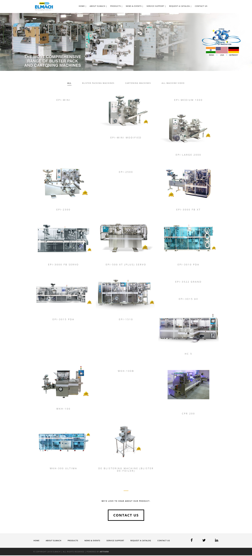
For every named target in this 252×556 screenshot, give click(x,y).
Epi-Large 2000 (188, 155)
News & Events (93, 541)
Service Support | (156, 6)
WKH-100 (63, 409)
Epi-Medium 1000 (188, 100)
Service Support (116, 541)
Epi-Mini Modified (126, 137)
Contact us (126, 515)
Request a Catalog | (180, 6)
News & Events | (134, 6)
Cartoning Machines (138, 83)
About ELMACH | (98, 6)
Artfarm (104, 552)
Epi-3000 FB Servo (63, 264)
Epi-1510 (126, 319)
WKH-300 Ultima (63, 469)
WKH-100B (126, 371)
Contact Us (201, 6)
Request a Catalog (141, 541)
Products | (116, 6)
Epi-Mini (63, 100)
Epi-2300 (63, 209)
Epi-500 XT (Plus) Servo (126, 264)
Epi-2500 (126, 172)
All (69, 83)
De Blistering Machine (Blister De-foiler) (126, 470)
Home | (82, 6)
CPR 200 (188, 414)
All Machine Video (173, 83)
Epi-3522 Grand (188, 282)
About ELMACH (53, 541)
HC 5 (188, 354)
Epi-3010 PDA (188, 264)
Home (37, 541)
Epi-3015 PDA (63, 319)
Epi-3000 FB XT (188, 209)
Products (73, 541)
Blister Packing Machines (98, 83)
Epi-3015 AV (188, 299)
